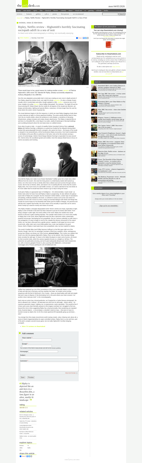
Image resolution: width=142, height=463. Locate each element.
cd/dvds (98, 10)
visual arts (78, 10)
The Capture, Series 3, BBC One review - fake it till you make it (110, 126)
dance (70, 10)
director (36, 104)
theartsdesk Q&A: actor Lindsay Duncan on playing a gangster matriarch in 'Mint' (111, 86)
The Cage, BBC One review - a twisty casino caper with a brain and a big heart (111, 94)
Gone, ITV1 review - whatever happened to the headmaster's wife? (111, 170)
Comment (23, 361)
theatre (55, 10)
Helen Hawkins (24, 38)
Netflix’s (60, 102)
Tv (22, 18)
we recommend (78, 14)
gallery (38, 14)
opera (35, 10)
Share (79, 38)
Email (24, 344)
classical (48, 10)
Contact (66, 459)
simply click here (116, 66)
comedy (63, 10)
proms (55, 14)
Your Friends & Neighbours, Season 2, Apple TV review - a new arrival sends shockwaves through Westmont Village (112, 134)
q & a (47, 14)
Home (18, 18)
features (29, 14)
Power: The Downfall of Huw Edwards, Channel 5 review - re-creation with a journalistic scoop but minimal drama (110, 161)
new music (27, 10)
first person (65, 14)
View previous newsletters (108, 212)
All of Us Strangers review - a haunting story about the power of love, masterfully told (28, 416)
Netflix (29, 447)
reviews (19, 14)
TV (28, 445)
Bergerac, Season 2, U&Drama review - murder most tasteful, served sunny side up (111, 118)
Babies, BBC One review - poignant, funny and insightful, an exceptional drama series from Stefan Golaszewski (111, 143)
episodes (57, 100)
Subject (22, 355)
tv (85, 10)
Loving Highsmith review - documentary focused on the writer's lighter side (26, 427)
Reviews (22, 445)
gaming (91, 10)
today (19, 10)
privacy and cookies (74, 459)
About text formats (70, 373)
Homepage (24, 351)
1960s (21, 447)
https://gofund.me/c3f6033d (109, 36)
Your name (26, 338)
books (106, 10)
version (66, 90)
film (41, 10)
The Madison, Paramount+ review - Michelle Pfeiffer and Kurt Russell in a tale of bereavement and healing (112, 178)
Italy (20, 450)
